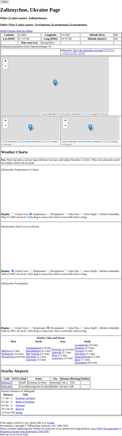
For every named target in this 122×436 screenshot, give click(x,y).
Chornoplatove (33, 348)
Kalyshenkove (33, 351)
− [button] (5, 66)
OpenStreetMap (64, 114)
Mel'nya (5, 351)
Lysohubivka (81, 345)
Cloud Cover (21, 214)
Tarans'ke (79, 348)
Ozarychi (56, 352)
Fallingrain (104, 114)
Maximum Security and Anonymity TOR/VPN (24, 431)
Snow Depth (90, 214)
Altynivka (31, 356)
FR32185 (7, 386)
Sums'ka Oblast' (24, 31)
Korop (19, 412)
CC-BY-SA (86, 114)
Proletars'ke (7, 353)
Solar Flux (73, 214)
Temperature (39, 214)
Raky (77, 359)
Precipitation (57, 214)
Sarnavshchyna (82, 356)
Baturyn (20, 409)
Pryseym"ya (58, 349)
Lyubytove (57, 358)
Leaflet (44, 114)
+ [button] (5, 61)
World (3, 31)
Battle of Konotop (25, 401)
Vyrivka (79, 351)
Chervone (31, 359)
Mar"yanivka (33, 353)
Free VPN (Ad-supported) (104, 428)
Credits (50, 422)
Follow (4, 1)
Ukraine (11, 31)
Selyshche (80, 353)
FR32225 (7, 382)
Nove (54, 355)
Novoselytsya (8, 356)
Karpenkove (81, 362)
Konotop (20, 405)
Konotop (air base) (25, 398)
